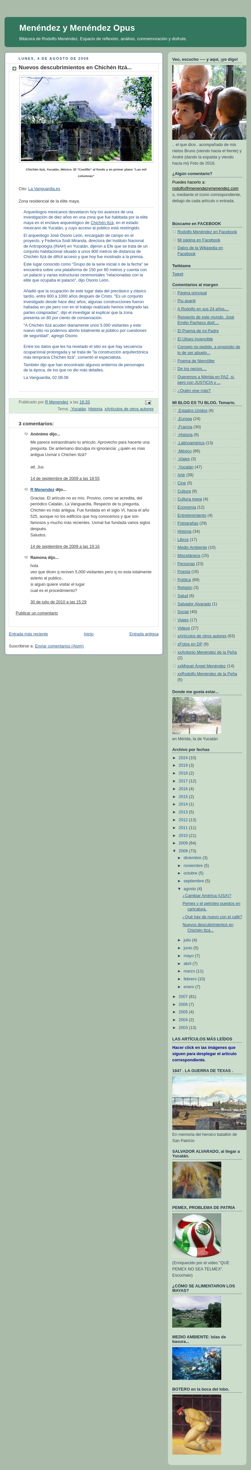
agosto (190, 889)
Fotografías (187, 523)
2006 (184, 1004)
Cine (181, 483)
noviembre (194, 865)
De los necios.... (192, 369)
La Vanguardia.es (44, 189)
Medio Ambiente (192, 547)
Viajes (183, 620)
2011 (184, 827)
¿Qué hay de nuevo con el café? (212, 917)
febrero (191, 979)
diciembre (193, 858)
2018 (184, 773)
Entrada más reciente (28, 634)
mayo (189, 956)
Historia (95, 409)
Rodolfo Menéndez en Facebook (207, 232)
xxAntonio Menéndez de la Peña (207, 652)
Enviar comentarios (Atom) (59, 646)
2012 (184, 820)
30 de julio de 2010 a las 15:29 (58, 602)
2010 (184, 835)
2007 (184, 996)
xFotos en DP (189, 644)
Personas (186, 564)
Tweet (177, 274)
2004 (184, 1020)
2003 (184, 1027)
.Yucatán (78, 409)
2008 (184, 851)
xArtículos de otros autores (129, 409)
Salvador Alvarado (194, 604)
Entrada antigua (144, 634)
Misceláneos (188, 555)
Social (183, 612)
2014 (184, 804)
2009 (184, 843)
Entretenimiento (191, 515)
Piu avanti (186, 301)
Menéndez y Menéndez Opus (77, 28)
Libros (183, 539)
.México (184, 451)
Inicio (88, 634)
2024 (184, 758)
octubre (191, 873)
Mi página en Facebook (198, 240)
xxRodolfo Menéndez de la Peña (207, 674)
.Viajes (183, 459)
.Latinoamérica (191, 443)
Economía (186, 507)
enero (189, 987)
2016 (184, 789)
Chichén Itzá (102, 222)
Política (184, 580)
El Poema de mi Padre (198, 331)
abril (188, 963)
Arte (181, 475)
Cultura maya (189, 499)
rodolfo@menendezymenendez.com (205, 188)
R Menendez (42, 489)
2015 (184, 796)
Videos (183, 628)
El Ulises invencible (195, 339)
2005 (184, 1012)
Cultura (184, 491)
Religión (184, 587)
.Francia (184, 427)
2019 (184, 765)
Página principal (192, 293)
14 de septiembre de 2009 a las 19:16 (65, 546)
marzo (190, 971)
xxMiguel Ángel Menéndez (201, 666)
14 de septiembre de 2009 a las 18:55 (65, 478)
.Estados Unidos (192, 410)
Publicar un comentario (37, 613)
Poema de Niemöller (196, 361)
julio (188, 940)
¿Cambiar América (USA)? (207, 895)
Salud (182, 596)
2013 (184, 812)
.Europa (184, 418)
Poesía (183, 571)
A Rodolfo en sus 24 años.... (203, 309)
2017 (184, 781)
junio (188, 948)
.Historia (184, 435)
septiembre (194, 881)
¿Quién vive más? (194, 390)
